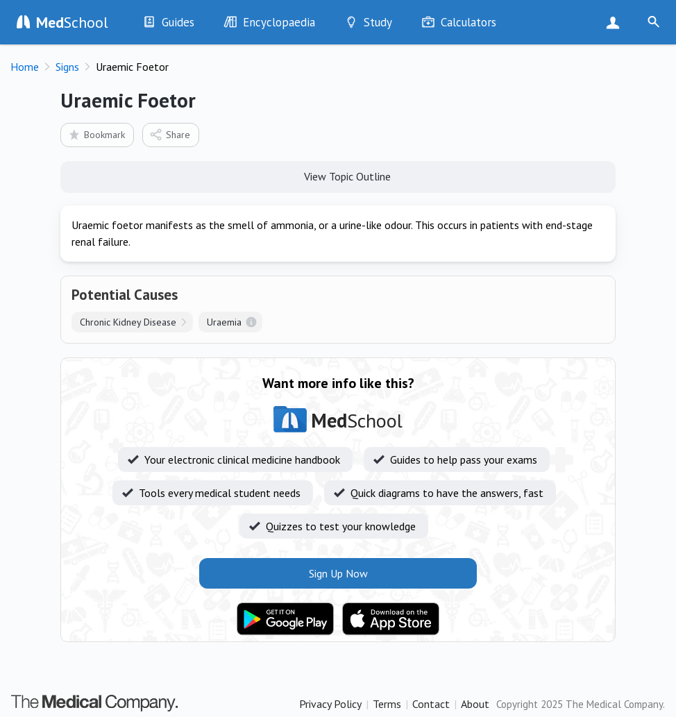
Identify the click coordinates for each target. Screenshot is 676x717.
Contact (431, 704)
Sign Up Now (616, 22)
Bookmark (96, 134)
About (475, 704)
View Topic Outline (338, 175)
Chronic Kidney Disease (128, 322)
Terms (387, 704)
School (72, 22)
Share (169, 134)
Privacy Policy (330, 704)
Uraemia (224, 322)
